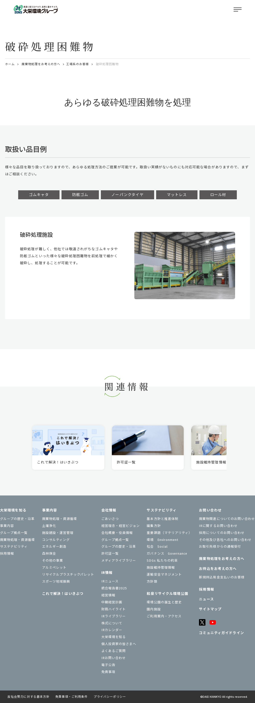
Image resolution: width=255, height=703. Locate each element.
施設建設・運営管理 (57, 533)
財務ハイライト (113, 609)
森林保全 (49, 553)
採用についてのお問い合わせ (222, 533)
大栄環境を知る (13, 510)
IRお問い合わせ (113, 658)
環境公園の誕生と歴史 (164, 602)
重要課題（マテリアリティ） (169, 533)
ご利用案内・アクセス (164, 616)
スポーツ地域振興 (56, 581)
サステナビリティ (14, 546)
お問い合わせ (210, 510)
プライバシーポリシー (110, 697)
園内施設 (154, 609)
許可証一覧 (110, 553)
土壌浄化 (49, 526)
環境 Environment (162, 540)
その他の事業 (52, 560)
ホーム (10, 64)
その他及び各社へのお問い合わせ (225, 540)
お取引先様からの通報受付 (220, 546)
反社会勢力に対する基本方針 (28, 697)
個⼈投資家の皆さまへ (118, 644)
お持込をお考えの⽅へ (218, 569)
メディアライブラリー (118, 560)
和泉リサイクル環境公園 (167, 594)
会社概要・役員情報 (117, 533)
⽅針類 (152, 581)
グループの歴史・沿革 (17, 519)
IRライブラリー (113, 616)
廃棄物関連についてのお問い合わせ (227, 519)
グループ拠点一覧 (14, 533)
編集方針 (154, 526)
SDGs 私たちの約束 (162, 560)
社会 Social (157, 546)
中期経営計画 (111, 602)
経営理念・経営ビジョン (120, 526)
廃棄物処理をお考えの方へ (41, 64)
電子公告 (108, 665)
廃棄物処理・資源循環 (17, 540)
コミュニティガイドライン (221, 633)
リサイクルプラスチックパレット (68, 574)
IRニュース (110, 581)
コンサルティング (56, 540)
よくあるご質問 (113, 651)
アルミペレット (54, 567)
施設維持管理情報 (161, 567)
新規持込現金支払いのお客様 (222, 577)
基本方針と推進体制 (162, 519)
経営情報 (108, 595)
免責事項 (108, 672)
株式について (111, 623)
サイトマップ (210, 609)
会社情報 (108, 510)
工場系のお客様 (77, 64)
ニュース (206, 599)
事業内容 (7, 526)
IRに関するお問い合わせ (218, 526)
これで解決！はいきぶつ (62, 594)
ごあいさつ (110, 519)
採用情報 (7, 553)
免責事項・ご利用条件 (71, 697)
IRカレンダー (111, 630)
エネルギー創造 (54, 546)
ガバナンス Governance (167, 553)
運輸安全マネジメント (164, 574)
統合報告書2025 (114, 588)
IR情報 (107, 573)
